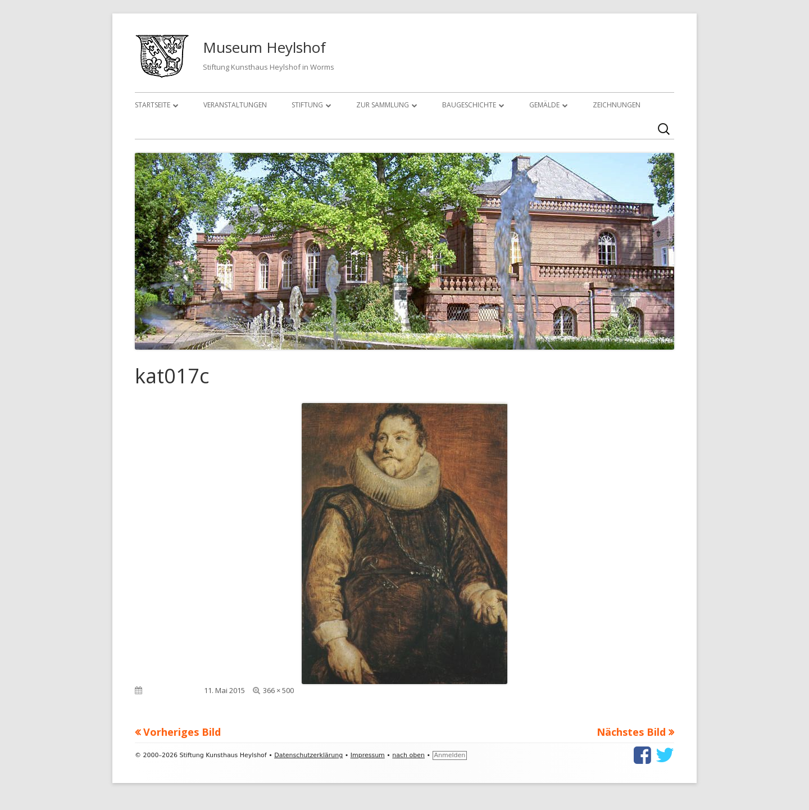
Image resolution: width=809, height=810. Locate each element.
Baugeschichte (469, 105)
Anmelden (450, 755)
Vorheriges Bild (182, 732)
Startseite (152, 105)
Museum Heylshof (264, 47)
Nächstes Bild (631, 732)
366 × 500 (278, 690)
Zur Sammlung (382, 105)
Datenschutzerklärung (308, 755)
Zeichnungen (616, 105)
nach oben (408, 755)
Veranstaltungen (235, 105)
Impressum (368, 755)
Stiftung (307, 105)
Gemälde (544, 105)
